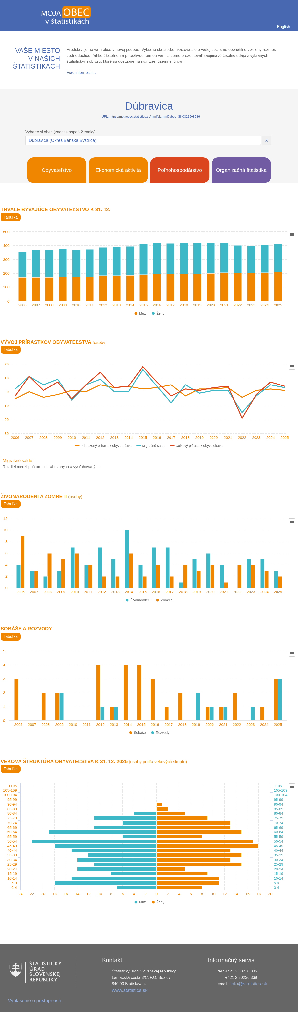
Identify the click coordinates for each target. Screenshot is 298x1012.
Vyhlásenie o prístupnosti (34, 1000)
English (283, 27)
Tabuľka (11, 217)
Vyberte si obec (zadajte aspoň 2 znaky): (61, 132)
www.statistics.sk (130, 990)
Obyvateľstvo (57, 170)
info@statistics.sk (248, 983)
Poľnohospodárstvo (180, 170)
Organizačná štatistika (241, 170)
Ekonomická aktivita (118, 170)
